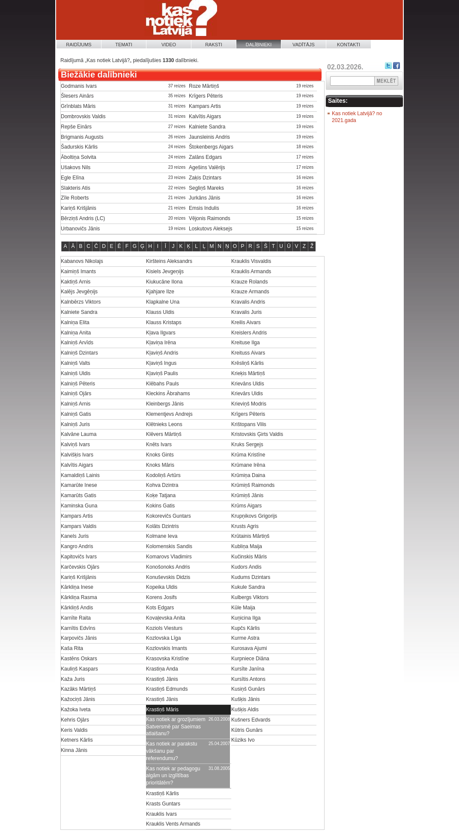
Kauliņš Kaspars (79, 669)
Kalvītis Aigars (205, 116)
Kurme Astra (245, 638)
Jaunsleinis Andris (209, 137)
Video (168, 44)
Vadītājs (303, 44)
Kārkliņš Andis (77, 608)
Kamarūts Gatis (78, 495)
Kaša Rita (72, 648)
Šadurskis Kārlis (79, 147)
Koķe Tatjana (161, 495)
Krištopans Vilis (248, 424)
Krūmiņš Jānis (247, 495)
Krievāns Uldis (247, 384)
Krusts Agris (245, 526)
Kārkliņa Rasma (79, 597)
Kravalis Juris (246, 312)
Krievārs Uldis (247, 394)
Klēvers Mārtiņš (164, 434)
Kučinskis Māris (249, 557)
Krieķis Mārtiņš (248, 373)
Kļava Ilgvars (161, 333)
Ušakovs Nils (75, 167)
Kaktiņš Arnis (75, 282)
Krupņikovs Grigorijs (254, 516)
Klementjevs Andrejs (169, 414)
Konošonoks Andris (168, 567)
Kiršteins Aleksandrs (169, 261)
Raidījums (78, 44)
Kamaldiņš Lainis (80, 475)
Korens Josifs (161, 597)
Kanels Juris (75, 536)
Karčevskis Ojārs (80, 567)
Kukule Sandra (248, 587)
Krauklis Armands (251, 271)
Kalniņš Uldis (75, 373)
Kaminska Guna (79, 506)
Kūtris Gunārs (246, 730)
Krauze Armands (250, 292)
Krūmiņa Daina (248, 475)
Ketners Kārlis (77, 740)
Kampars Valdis (78, 526)
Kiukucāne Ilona (164, 282)
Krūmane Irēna (248, 465)
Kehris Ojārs (75, 720)
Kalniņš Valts (75, 363)
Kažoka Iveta (75, 710)
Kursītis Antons (248, 679)
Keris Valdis (74, 730)
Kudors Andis (246, 567)
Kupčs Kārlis (245, 628)
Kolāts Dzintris (162, 526)
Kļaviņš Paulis (162, 373)
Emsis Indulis (204, 208)
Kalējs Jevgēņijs (79, 292)
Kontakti (348, 44)
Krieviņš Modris (248, 404)
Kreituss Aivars (248, 353)
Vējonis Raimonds (209, 218)
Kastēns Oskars (79, 659)
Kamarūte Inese (79, 485)
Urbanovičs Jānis (80, 229)
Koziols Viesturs (164, 628)
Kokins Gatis (160, 506)
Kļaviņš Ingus (161, 363)
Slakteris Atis (75, 188)
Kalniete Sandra (207, 127)
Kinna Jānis (74, 750)
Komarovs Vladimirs (169, 557)
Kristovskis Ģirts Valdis (257, 434)
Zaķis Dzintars (205, 178)
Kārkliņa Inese (77, 587)
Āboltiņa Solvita (78, 157)
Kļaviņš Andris (162, 353)
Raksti (213, 44)
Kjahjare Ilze (160, 292)
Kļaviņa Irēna (161, 343)
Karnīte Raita (76, 618)
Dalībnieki (259, 44)
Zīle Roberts (75, 198)
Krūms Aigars (246, 506)
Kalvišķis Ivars (77, 455)
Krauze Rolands (249, 282)
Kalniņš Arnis (75, 404)
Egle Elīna (72, 178)
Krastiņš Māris (162, 710)
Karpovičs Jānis (79, 638)
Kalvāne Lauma (78, 434)
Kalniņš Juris (75, 424)
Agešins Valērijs (207, 167)
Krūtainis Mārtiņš (250, 536)
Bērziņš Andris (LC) (83, 218)
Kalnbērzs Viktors (81, 302)
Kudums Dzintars (250, 577)
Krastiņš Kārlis (162, 793)
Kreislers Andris (249, 333)
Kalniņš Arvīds (77, 343)
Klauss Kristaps (164, 322)
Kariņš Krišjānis (78, 208)
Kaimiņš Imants (78, 271)
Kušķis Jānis (245, 699)
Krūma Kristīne (248, 455)
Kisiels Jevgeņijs (165, 271)
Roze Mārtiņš (204, 86)
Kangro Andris (77, 546)
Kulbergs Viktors (249, 597)
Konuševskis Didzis (168, 577)
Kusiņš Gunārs (248, 689)
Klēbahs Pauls (162, 384)
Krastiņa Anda (162, 669)
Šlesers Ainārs (77, 96)
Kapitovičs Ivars (79, 557)
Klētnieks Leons (164, 424)
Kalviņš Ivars (75, 444)
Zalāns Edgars (205, 157)
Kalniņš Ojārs (76, 394)
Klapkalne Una (162, 302)
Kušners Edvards (250, 720)
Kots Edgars (160, 608)
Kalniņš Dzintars (79, 353)
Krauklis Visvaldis (251, 261)
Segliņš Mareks (206, 188)
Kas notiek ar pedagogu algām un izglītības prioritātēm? (173, 776)
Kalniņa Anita (76, 333)
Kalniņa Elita (75, 322)
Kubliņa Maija (246, 546)
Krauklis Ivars (161, 814)
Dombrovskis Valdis (83, 116)
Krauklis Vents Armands (173, 824)
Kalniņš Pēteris (78, 384)
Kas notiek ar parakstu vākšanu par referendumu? (171, 751)
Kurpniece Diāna (250, 659)
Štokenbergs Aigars (211, 147)
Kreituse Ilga (245, 343)
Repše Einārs (76, 127)
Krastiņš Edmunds (167, 689)
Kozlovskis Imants (166, 648)
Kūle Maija (243, 608)
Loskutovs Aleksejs (210, 229)
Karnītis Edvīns (78, 628)
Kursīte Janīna (247, 669)
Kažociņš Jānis (78, 699)
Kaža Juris (73, 679)
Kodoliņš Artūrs (163, 475)
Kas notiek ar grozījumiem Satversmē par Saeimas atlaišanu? (176, 726)
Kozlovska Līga (163, 638)
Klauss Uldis (160, 312)
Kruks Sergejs (247, 444)
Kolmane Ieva (161, 536)
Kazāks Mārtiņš (78, 689)
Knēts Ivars (159, 444)
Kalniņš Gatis (76, 414)
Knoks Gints (160, 455)
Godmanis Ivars (79, 86)
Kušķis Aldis (245, 710)
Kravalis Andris (248, 302)
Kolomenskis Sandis (169, 546)
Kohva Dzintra (162, 485)
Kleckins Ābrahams (168, 394)
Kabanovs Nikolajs (82, 261)
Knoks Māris (160, 465)
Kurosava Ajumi (249, 648)
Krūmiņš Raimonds (252, 485)
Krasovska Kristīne (167, 659)
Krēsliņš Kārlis (247, 363)
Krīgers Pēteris (206, 96)
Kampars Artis (205, 106)
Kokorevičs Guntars (168, 516)
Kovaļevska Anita (165, 618)
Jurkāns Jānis (204, 198)
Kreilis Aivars (246, 322)
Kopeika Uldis (161, 587)
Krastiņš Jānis (162, 679)
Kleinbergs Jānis (165, 404)
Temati (123, 44)
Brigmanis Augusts (82, 137)
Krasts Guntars (163, 804)
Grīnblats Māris (78, 106)
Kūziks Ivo (243, 740)
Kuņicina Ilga (246, 618)
